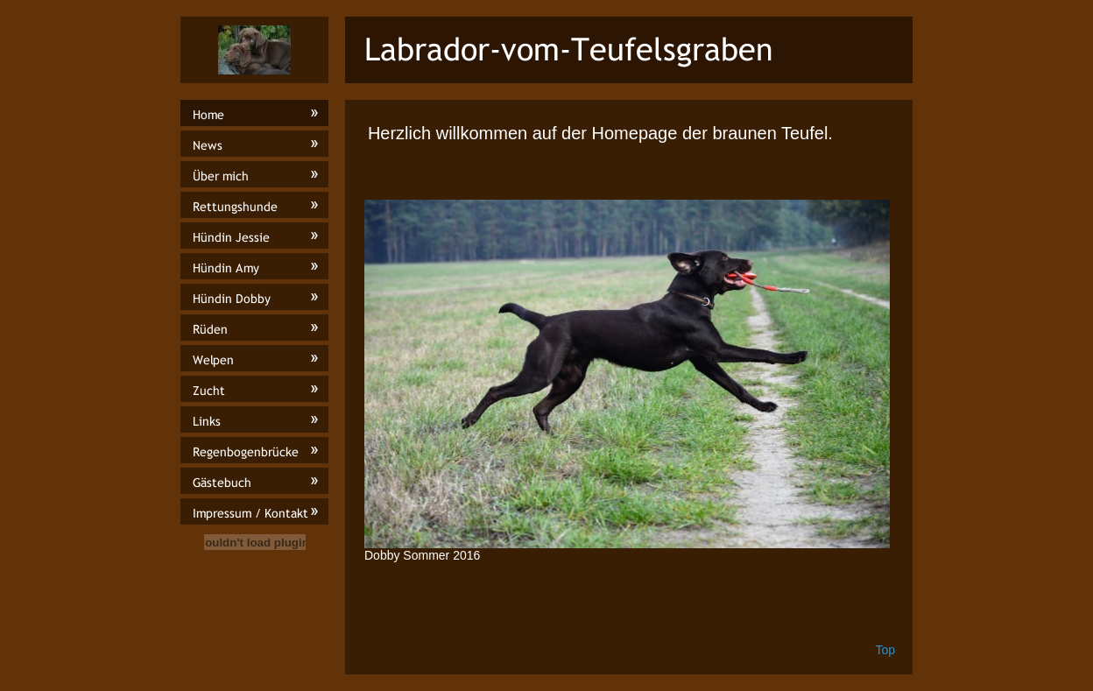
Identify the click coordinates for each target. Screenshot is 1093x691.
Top (885, 650)
